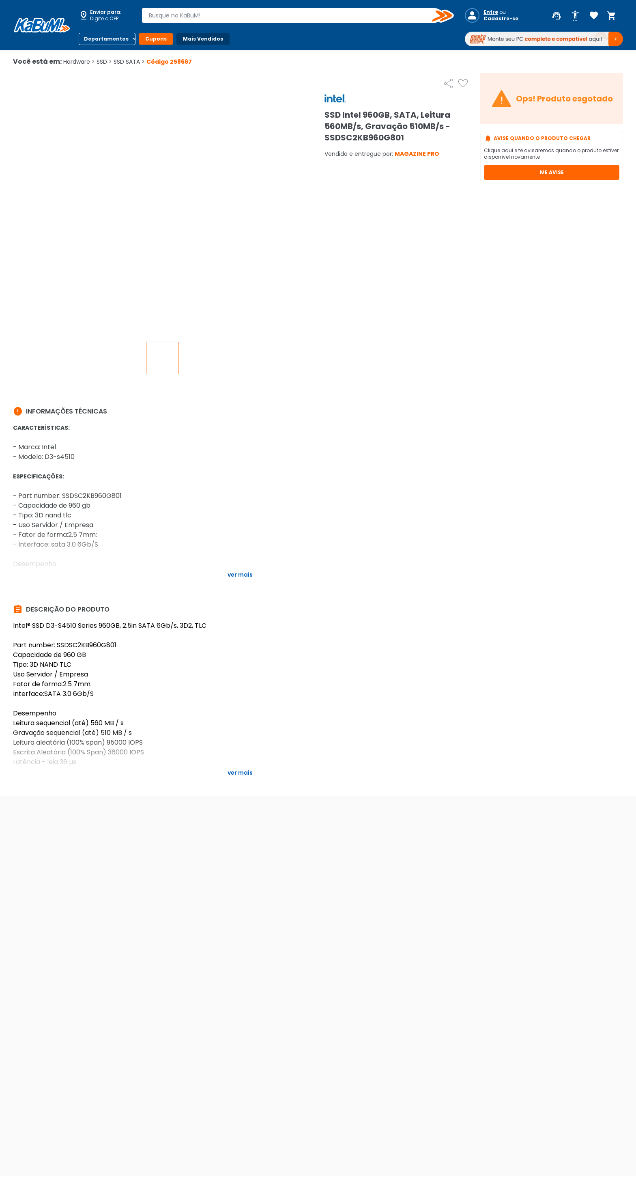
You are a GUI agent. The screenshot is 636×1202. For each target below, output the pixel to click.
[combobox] (292, 15)
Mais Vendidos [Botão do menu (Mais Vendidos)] (203, 38)
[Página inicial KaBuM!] (42, 25)
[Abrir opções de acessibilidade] (575, 16)
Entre (490, 12)
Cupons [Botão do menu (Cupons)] (156, 38)
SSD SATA (129, 62)
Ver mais (240, 575)
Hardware (79, 62)
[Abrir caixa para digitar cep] (105, 15)
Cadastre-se (500, 18)
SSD (104, 62)
